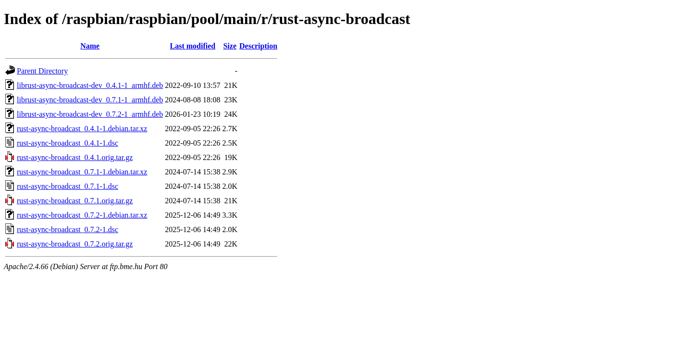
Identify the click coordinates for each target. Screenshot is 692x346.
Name (89, 46)
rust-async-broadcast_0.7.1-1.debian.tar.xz (82, 172)
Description (258, 46)
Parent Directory (42, 71)
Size (229, 46)
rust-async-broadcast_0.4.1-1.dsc (67, 143)
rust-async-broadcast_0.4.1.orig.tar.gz (75, 157)
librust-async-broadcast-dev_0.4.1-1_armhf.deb (90, 85)
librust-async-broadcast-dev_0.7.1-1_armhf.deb (90, 100)
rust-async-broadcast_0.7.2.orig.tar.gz (75, 244)
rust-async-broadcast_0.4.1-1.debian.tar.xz (82, 128)
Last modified (193, 46)
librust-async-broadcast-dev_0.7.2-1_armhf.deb (90, 114)
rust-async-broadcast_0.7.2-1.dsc (67, 229)
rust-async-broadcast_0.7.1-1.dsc (67, 186)
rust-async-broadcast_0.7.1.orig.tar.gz (75, 201)
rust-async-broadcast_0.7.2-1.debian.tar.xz (82, 215)
